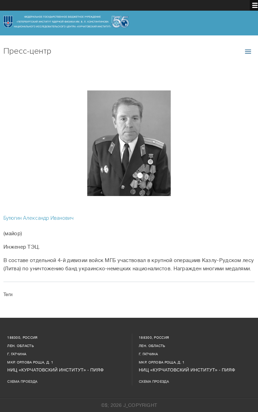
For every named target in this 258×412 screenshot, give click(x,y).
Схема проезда (22, 381)
